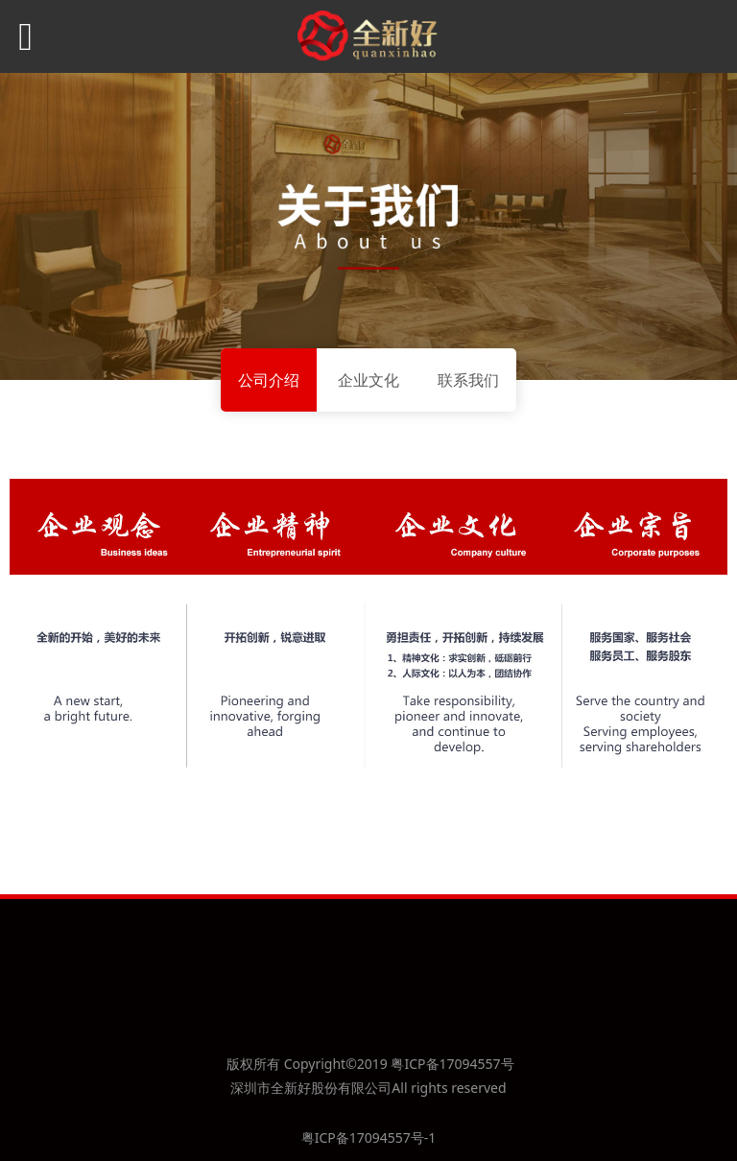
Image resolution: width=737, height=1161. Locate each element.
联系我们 (468, 380)
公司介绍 (268, 380)
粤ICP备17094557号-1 (369, 1137)
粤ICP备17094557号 (452, 1063)
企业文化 (368, 380)
